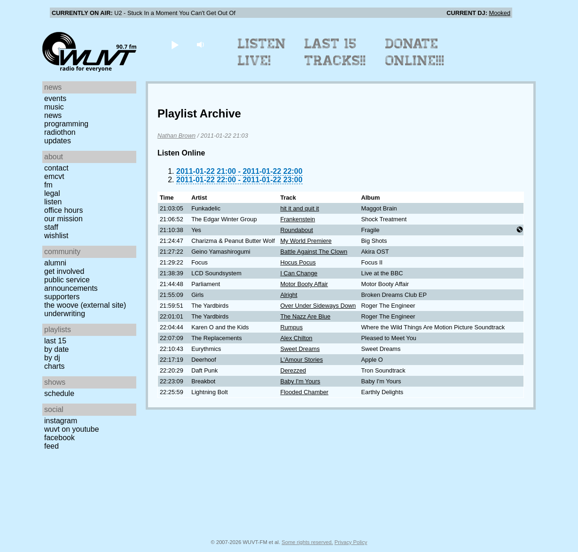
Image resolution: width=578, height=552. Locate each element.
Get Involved (64, 271)
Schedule (59, 393)
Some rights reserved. (307, 542)
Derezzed (293, 370)
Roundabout (296, 229)
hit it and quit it (299, 208)
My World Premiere (305, 240)
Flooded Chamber (304, 392)
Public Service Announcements (71, 284)
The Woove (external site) (85, 305)
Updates (57, 141)
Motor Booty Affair (304, 284)
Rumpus (291, 327)
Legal (52, 193)
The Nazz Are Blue (305, 316)
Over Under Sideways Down (318, 305)
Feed (51, 446)
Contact (56, 168)
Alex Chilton (296, 338)
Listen (53, 202)
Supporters (62, 297)
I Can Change (298, 273)
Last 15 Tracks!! (335, 52)
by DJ (52, 358)
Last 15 (55, 341)
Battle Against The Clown (313, 251)
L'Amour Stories (301, 359)
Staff (51, 227)
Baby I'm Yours (300, 381)
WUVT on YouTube (71, 429)
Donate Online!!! (415, 52)
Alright (288, 294)
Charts (54, 366)
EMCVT (54, 176)
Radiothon (60, 132)
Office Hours (63, 210)
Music (54, 107)
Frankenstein (297, 219)
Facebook (59, 438)
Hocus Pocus (297, 262)
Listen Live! (262, 52)
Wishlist (56, 236)
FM (48, 185)
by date (56, 349)
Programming (66, 124)
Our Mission (63, 219)
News (53, 115)
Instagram (60, 421)
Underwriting (64, 314)
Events (55, 98)
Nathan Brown (176, 135)
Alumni (55, 263)
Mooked (499, 12)
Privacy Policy (351, 542)
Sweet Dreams (300, 348)
